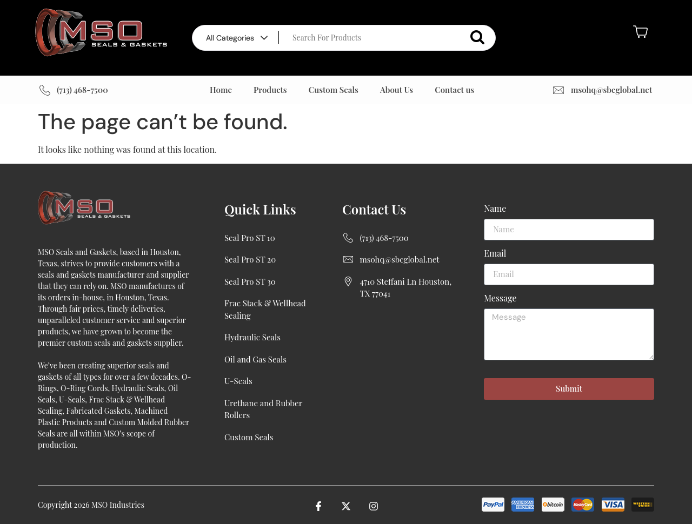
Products (270, 89)
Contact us (454, 89)
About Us (396, 89)
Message (500, 299)
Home (221, 89)
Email (495, 254)
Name (495, 209)
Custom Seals (333, 89)
